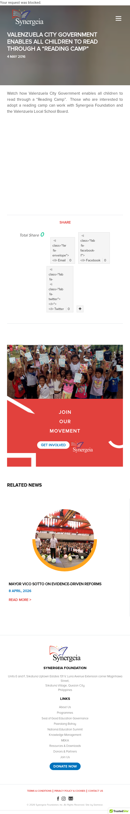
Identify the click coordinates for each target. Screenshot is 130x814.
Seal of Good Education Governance (65, 718)
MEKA (65, 740)
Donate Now (65, 766)
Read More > (20, 600)
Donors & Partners (65, 751)
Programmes (65, 713)
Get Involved (53, 445)
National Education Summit (65, 729)
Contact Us (95, 791)
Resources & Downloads (65, 746)
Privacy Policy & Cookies (69, 791)
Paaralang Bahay (65, 724)
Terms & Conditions (39, 791)
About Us (65, 707)
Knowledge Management (65, 735)
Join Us (65, 757)
